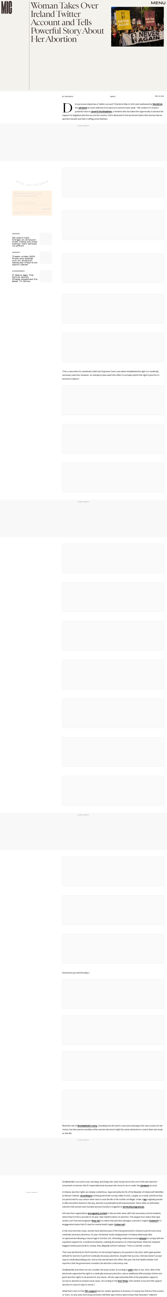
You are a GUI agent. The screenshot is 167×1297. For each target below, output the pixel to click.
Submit (46, 211)
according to (86, 1196)
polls (130, 1270)
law (145, 1199)
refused (142, 1238)
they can (96, 1221)
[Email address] (32, 204)
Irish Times (123, 1281)
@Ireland (82, 108)
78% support (91, 1291)
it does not (119, 1224)
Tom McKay (68, 96)
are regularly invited (97, 1213)
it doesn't (153, 1221)
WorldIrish (157, 104)
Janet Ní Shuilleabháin (101, 111)
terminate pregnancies (133, 1207)
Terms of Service (44, 214)
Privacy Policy (17, 215)
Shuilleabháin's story (87, 1126)
